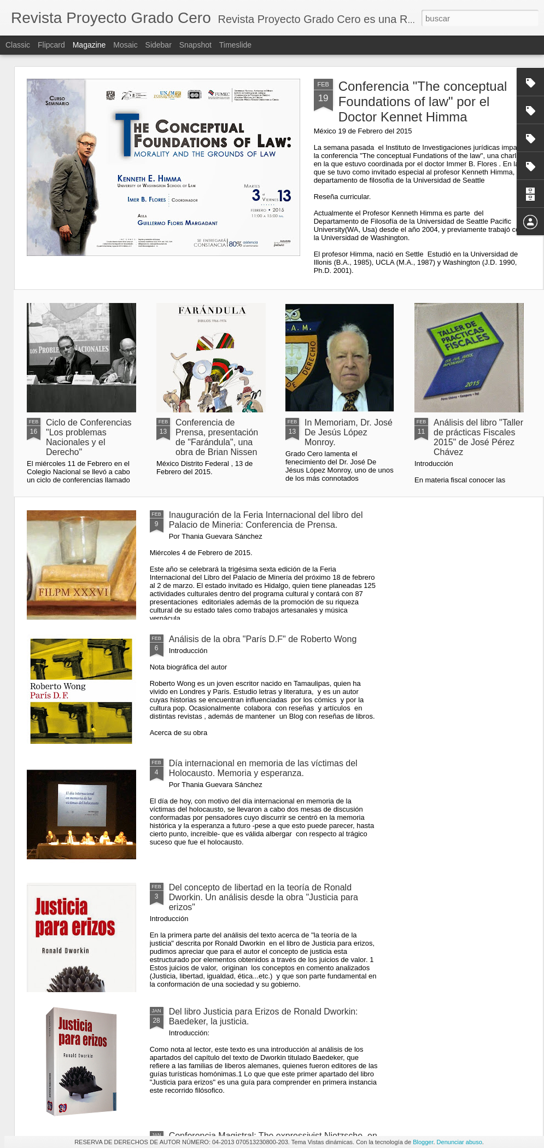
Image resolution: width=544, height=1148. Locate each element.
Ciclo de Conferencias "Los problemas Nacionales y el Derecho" (89, 437)
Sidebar (158, 44)
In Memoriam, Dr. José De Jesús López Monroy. (349, 432)
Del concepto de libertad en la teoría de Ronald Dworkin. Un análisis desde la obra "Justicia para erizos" (263, 897)
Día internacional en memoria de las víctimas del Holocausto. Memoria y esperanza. (263, 768)
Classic (17, 44)
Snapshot (195, 44)
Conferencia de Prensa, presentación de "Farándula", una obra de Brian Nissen (217, 437)
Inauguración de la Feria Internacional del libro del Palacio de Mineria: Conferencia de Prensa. (266, 519)
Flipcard (51, 44)
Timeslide (235, 44)
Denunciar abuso (459, 1142)
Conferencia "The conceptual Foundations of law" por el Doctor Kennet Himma (422, 101)
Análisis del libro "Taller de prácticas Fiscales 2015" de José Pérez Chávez (478, 437)
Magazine (89, 44)
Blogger (423, 1142)
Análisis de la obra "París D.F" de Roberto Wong (263, 639)
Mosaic (125, 44)
